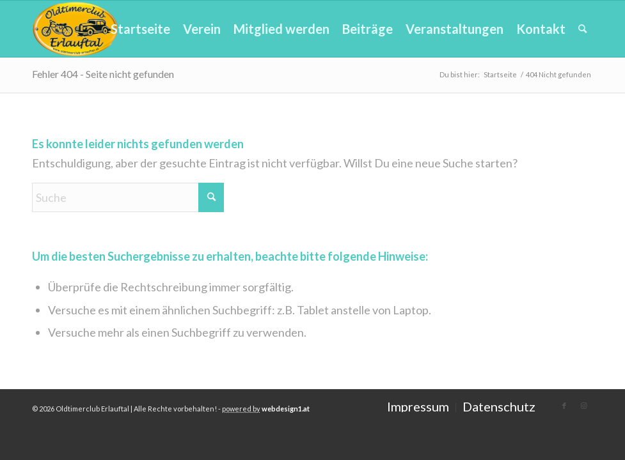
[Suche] (582, 29)
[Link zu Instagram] (583, 405)
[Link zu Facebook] (564, 405)
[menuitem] (140, 29)
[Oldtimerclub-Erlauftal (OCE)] (76, 29)
